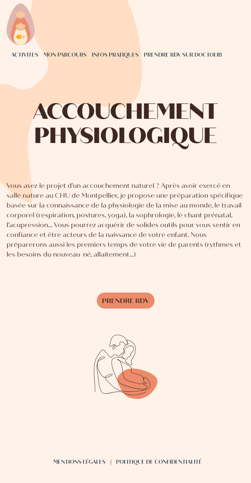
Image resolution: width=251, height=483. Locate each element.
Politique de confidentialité (159, 462)
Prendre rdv (125, 301)
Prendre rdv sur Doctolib (183, 55)
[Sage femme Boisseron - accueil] (21, 24)
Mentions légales (79, 462)
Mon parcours (65, 55)
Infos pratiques (115, 55)
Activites (24, 55)
